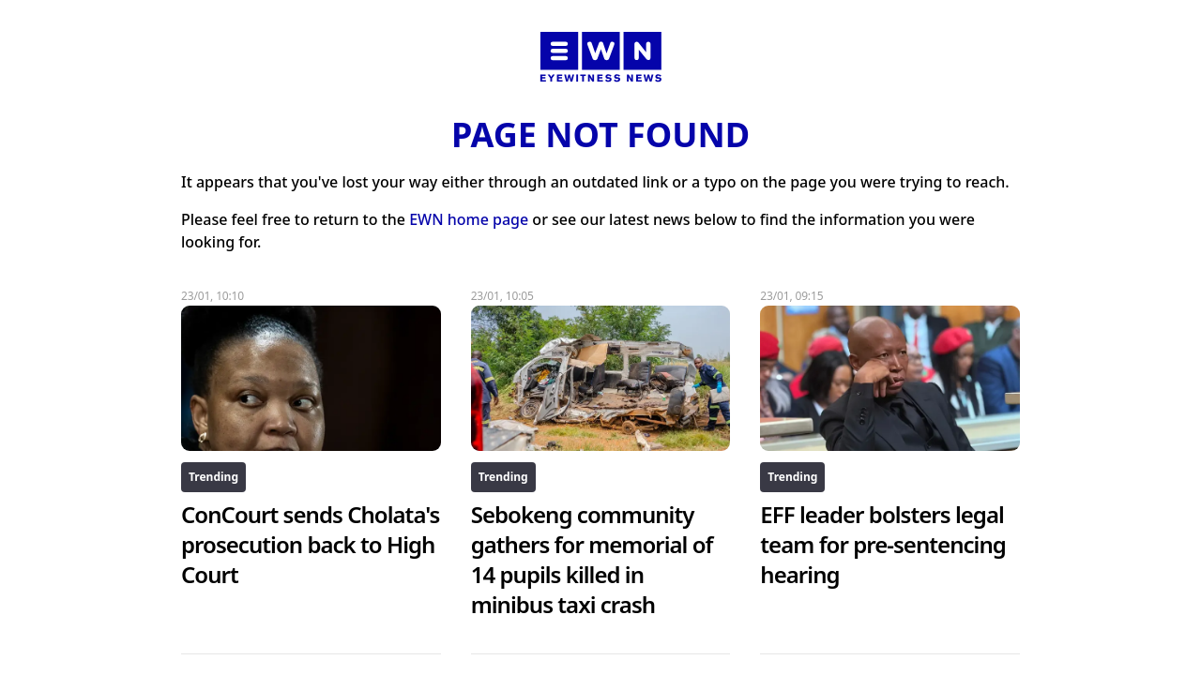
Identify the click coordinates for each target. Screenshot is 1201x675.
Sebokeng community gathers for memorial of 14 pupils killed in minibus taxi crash (592, 559)
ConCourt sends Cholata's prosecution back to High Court (310, 544)
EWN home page (468, 219)
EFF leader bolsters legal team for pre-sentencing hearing (883, 544)
